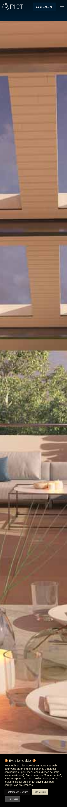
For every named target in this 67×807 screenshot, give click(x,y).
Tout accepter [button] (40, 792)
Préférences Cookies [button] (17, 792)
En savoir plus (40, 781)
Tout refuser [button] (13, 799)
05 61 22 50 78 (44, 6)
